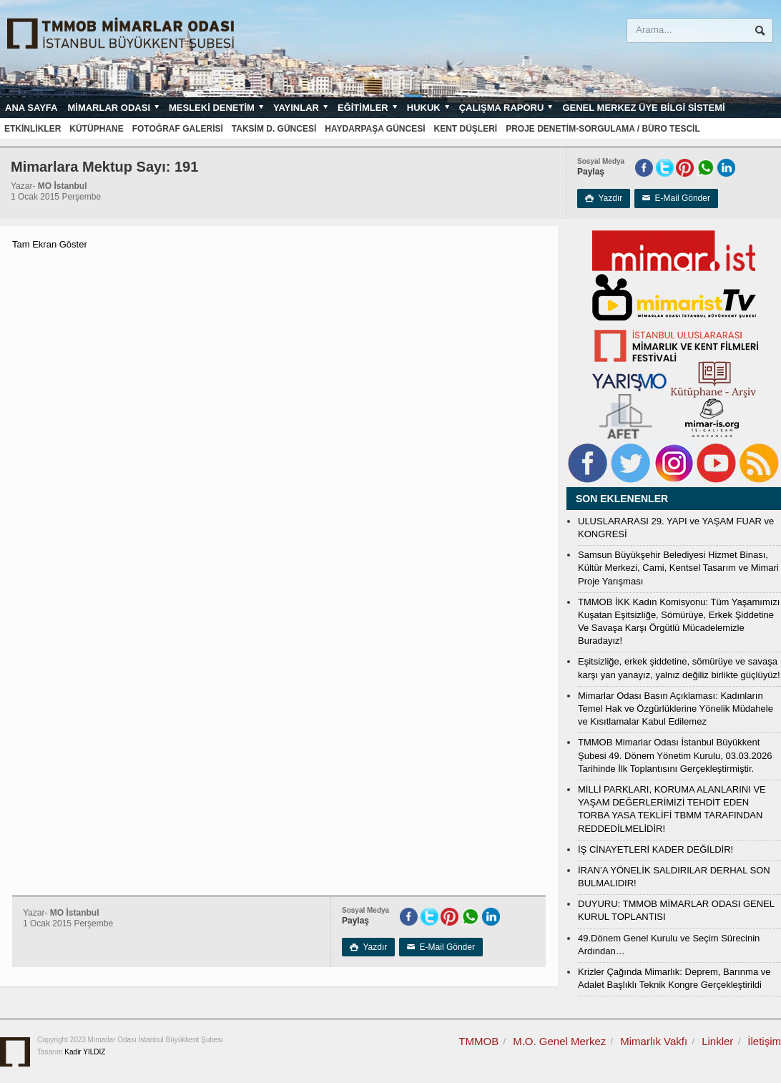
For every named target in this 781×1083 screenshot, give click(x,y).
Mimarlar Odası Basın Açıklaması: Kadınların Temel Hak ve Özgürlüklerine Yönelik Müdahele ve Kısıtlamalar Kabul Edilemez (675, 708)
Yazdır (603, 198)
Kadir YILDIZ (84, 1052)
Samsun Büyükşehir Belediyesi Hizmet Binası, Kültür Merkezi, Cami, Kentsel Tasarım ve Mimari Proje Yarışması (678, 567)
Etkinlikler (32, 129)
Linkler (717, 1041)
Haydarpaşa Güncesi (375, 129)
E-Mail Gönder (676, 198)
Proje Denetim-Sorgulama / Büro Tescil (603, 129)
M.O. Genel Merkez (559, 1041)
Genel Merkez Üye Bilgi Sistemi (643, 107)
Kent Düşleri (466, 129)
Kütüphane (96, 129)
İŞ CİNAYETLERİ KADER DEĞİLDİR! (655, 849)
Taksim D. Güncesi (274, 129)
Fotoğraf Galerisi (177, 129)
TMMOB (478, 1041)
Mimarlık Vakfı (653, 1041)
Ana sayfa (31, 107)
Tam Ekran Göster (49, 244)
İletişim (764, 1041)
